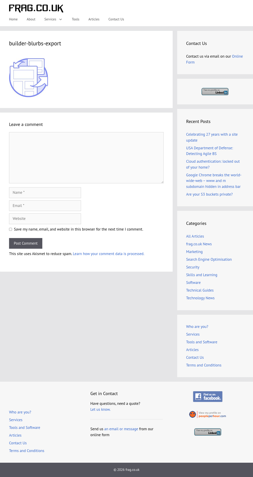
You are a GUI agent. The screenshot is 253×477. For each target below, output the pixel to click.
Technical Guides (200, 290)
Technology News (200, 297)
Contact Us (116, 19)
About (31, 19)
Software (193, 282)
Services (55, 19)
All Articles (195, 236)
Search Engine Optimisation (209, 259)
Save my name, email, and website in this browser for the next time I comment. (78, 229)
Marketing (194, 251)
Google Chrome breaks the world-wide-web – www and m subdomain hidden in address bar (213, 180)
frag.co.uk (132, 469)
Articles (94, 19)
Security (192, 267)
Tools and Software (201, 341)
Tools (75, 19)
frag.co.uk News (199, 243)
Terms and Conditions (204, 365)
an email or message (121, 428)
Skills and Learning (201, 274)
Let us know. (100, 409)
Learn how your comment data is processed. (108, 253)
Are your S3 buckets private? (209, 194)
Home (13, 19)
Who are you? (197, 326)
